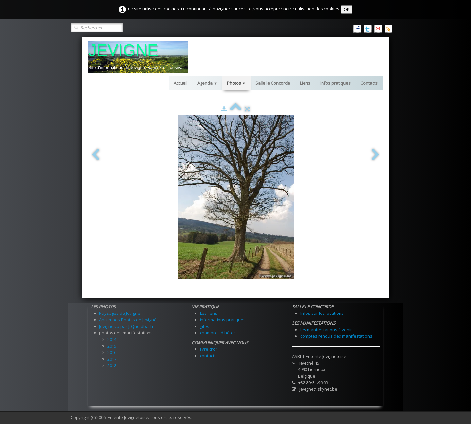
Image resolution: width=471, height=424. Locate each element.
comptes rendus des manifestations (336, 336)
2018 (111, 365)
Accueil (180, 83)
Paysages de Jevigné (119, 313)
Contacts (369, 83)
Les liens (208, 313)
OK (347, 9)
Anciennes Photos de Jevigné (128, 320)
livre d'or (208, 349)
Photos (236, 83)
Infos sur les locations (322, 313)
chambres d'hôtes (218, 333)
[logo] (138, 57)
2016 (111, 352)
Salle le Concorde (272, 83)
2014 (111, 339)
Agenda (207, 83)
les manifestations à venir (326, 329)
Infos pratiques (335, 83)
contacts (208, 356)
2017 (111, 359)
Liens (305, 83)
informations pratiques (223, 320)
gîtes (204, 326)
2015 (111, 346)
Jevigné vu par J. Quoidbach (126, 326)
